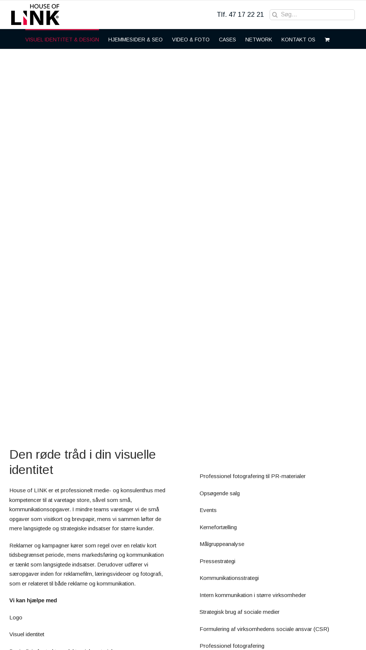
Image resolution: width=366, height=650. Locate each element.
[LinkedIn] (348, 636)
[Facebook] (315, 636)
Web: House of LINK (37, 625)
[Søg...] (312, 14)
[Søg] (275, 14)
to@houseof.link (31, 587)
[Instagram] (331, 636)
